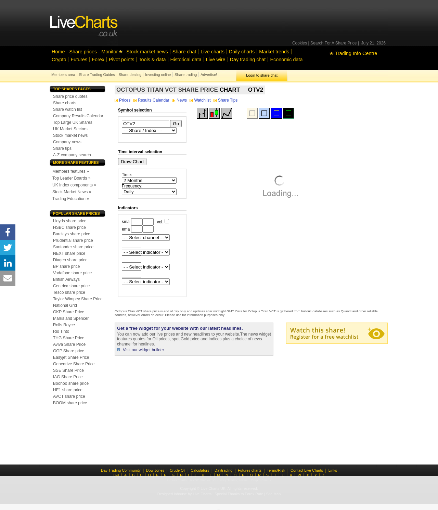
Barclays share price (71, 234)
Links (332, 470)
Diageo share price (70, 260)
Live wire (216, 59)
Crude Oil (177, 470)
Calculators (200, 470)
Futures (78, 59)
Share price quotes (70, 96)
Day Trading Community (121, 470)
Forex (98, 59)
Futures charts (249, 470)
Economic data (286, 59)
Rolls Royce (64, 325)
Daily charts (242, 51)
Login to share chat (262, 75)
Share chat (184, 51)
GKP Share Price (68, 312)
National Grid (65, 305)
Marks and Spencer (71, 318)
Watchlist (201, 100)
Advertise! (209, 75)
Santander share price (73, 247)
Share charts (64, 103)
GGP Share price (68, 351)
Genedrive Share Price (73, 364)
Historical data (186, 59)
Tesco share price (69, 292)
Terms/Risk (276, 470)
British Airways (66, 279)
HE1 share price (67, 390)
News (180, 100)
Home (58, 51)
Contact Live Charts (307, 470)
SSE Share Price (68, 370)
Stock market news (147, 51)
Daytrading (223, 470)
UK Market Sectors (70, 129)
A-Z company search (72, 155)
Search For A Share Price (333, 43)
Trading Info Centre (353, 53)
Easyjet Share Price (71, 357)
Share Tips (225, 100)
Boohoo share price (71, 383)
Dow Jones (155, 470)
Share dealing (130, 75)
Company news (67, 142)
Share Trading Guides (97, 75)
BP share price (66, 266)
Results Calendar (151, 100)
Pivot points (121, 59)
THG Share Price (68, 338)
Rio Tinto (61, 331)
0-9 (116, 475)
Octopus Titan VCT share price (167, 90)
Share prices (83, 51)
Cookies (299, 43)
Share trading (186, 75)
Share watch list (67, 109)
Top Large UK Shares (72, 122)
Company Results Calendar (78, 116)
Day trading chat (248, 59)
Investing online (158, 75)
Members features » (70, 171)
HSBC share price (69, 227)
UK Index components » (74, 185)
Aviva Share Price (69, 344)
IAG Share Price (68, 377)
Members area (63, 75)
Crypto (59, 59)
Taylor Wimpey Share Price (78, 299)
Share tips (62, 148)
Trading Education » (70, 198)
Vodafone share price (72, 273)
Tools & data (152, 59)
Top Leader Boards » (71, 178)
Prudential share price (73, 240)
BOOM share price (70, 403)
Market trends (274, 51)
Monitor (109, 51)
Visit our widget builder (143, 350)
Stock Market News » (71, 191)
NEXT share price (69, 253)
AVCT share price (69, 396)
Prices (123, 100)
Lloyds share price (69, 221)
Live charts (212, 51)
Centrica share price (71, 286)
